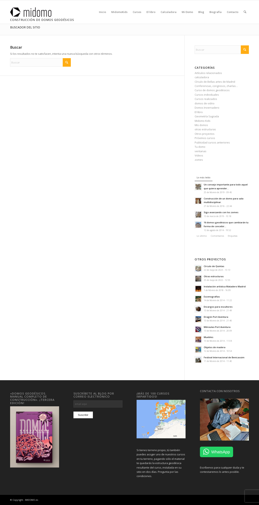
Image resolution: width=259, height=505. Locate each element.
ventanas (200, 151)
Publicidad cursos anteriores (212, 142)
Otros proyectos (204, 134)
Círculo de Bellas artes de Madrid (215, 81)
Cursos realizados (206, 99)
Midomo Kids (202, 121)
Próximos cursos (205, 138)
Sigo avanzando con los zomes (221, 212)
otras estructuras (205, 129)
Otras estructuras (214, 276)
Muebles (208, 337)
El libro (199, 112)
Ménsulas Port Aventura (217, 326)
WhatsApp (220, 452)
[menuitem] (102, 12)
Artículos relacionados (208, 73)
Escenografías (212, 296)
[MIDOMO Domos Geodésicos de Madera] (36, 12)
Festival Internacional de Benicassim (224, 357)
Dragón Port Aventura (216, 316)
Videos (199, 155)
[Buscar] (245, 12)
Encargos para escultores (218, 306)
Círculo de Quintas (214, 266)
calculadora (202, 77)
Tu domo (200, 147)
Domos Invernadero (207, 107)
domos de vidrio (204, 103)
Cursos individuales (207, 94)
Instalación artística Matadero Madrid (225, 286)
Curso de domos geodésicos (212, 90)
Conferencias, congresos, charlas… (216, 86)
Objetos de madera (214, 347)
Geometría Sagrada (207, 116)
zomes (199, 160)
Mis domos (201, 125)
